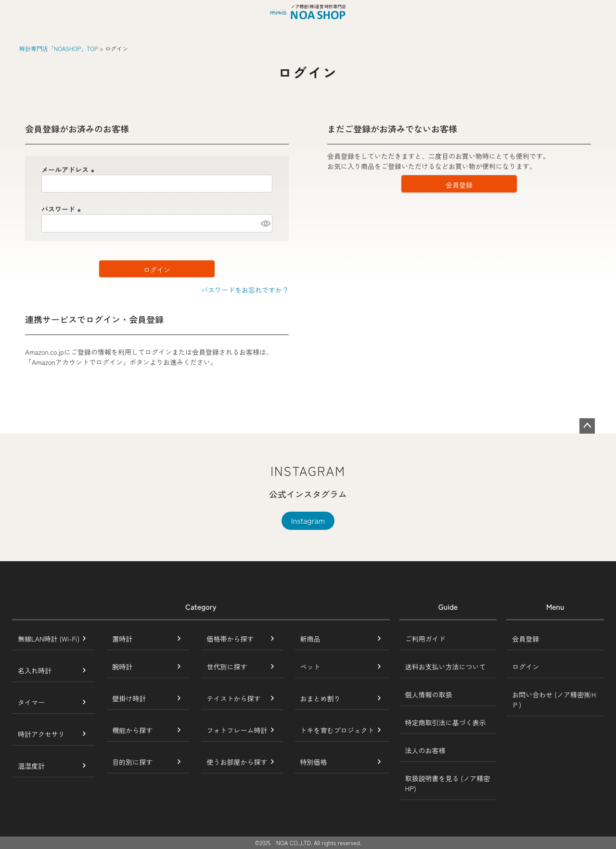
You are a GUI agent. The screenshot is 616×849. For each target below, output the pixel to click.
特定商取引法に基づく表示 (445, 722)
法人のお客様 (425, 750)
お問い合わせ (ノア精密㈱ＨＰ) (554, 699)
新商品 (310, 638)
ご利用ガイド (425, 638)
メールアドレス (69, 169)
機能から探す (132, 730)
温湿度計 (31, 766)
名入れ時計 (34, 670)
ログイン (525, 666)
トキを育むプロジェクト (337, 730)
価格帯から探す (230, 638)
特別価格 (313, 762)
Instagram (308, 520)
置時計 (122, 638)
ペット (310, 666)
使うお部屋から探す (237, 762)
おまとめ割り (320, 698)
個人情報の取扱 (428, 694)
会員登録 (525, 638)
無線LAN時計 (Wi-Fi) (48, 638)
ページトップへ (587, 426)
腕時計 (122, 666)
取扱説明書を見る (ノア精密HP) (447, 783)
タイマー (31, 702)
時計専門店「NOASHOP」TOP (58, 48)
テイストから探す (234, 698)
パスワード (62, 209)
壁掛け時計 (129, 698)
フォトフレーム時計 (237, 730)
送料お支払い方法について (445, 666)
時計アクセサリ (41, 734)
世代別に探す (227, 666)
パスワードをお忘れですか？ (245, 290)
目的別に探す (132, 762)
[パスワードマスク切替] (265, 223)
